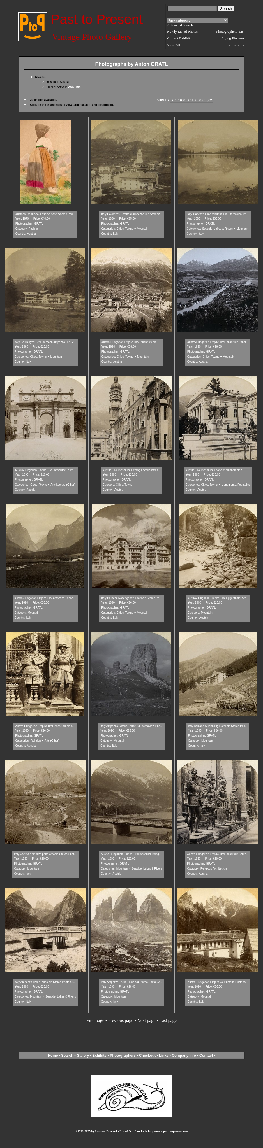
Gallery (83, 1055)
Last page (168, 1020)
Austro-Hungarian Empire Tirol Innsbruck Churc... (217, 854)
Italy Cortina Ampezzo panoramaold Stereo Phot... (45, 854)
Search (67, 1055)
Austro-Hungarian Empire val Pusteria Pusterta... (217, 982)
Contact (206, 1055)
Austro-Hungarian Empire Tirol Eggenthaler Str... (218, 598)
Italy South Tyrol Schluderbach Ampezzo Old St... (45, 342)
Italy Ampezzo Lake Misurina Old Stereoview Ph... (218, 214)
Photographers (123, 1055)
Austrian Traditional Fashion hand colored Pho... (45, 214)
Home (53, 1055)
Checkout (147, 1055)
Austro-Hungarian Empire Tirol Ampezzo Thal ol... (45, 598)
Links (164, 1055)
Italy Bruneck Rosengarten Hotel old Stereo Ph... (131, 598)
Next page (146, 1020)
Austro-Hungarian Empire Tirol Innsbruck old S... (131, 342)
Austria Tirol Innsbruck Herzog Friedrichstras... (131, 470)
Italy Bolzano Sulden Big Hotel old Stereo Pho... (218, 726)
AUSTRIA (74, 87)
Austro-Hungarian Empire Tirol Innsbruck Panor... (217, 342)
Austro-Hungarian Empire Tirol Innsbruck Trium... (45, 470)
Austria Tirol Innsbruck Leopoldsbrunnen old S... (215, 470)
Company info (184, 1055)
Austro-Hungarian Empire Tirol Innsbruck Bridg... (131, 854)
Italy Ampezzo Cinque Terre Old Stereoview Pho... (131, 726)
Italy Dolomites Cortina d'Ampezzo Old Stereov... (131, 214)
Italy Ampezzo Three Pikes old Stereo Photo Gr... (45, 982)
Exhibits (99, 1055)
